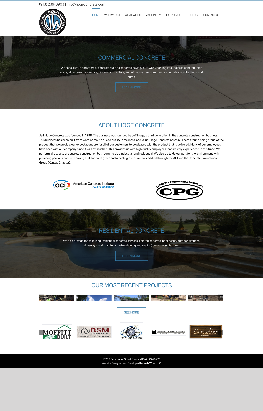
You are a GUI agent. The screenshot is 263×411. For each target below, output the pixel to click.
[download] (179, 182)
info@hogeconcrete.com (86, 4)
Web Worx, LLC (152, 406)
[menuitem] (98, 14)
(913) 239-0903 (51, 4)
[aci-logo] (83, 182)
